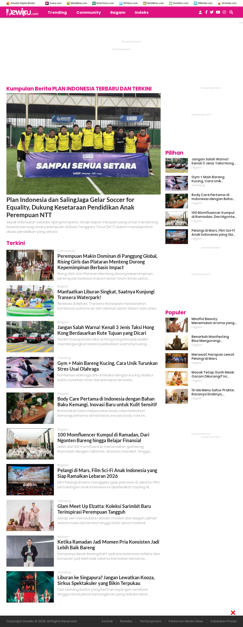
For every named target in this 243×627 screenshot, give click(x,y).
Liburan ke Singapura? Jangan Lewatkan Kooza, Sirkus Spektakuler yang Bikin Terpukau (106, 580)
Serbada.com (229, 3)
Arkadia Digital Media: (22, 3)
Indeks (142, 12)
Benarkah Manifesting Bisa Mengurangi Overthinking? (210, 339)
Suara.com (55, 3)
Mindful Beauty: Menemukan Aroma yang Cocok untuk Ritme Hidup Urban (213, 321)
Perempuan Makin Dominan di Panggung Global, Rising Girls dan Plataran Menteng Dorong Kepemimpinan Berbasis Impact (107, 261)
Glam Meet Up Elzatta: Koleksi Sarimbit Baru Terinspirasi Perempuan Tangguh (104, 509)
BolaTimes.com (105, 3)
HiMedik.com (205, 3)
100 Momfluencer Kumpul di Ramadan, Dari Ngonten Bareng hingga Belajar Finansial (103, 437)
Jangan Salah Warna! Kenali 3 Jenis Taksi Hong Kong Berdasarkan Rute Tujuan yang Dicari (105, 330)
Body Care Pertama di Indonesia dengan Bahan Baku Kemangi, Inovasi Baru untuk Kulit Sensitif (107, 401)
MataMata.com (79, 3)
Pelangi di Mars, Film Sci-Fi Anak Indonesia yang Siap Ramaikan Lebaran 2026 (107, 473)
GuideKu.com (180, 3)
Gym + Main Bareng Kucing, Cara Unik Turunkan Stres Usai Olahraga (208, 179)
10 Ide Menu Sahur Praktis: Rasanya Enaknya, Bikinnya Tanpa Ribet (213, 392)
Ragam (117, 12)
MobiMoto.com (155, 3)
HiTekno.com (130, 3)
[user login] (200, 13)
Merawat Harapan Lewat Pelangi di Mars (213, 357)
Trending (57, 12)
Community (88, 12)
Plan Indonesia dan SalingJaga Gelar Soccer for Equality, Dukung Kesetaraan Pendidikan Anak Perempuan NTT (70, 207)
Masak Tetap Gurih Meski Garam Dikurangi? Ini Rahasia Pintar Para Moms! (213, 374)
